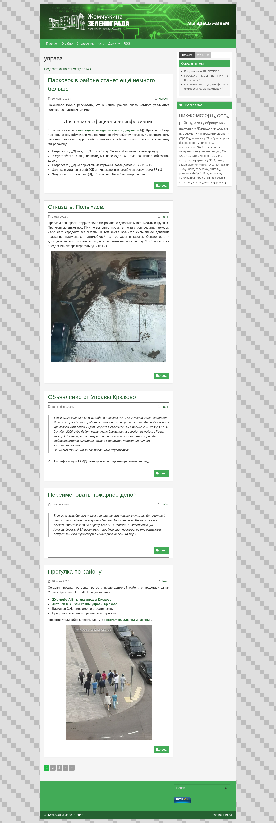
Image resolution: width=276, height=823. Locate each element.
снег (206, 177)
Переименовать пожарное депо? (92, 494)
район (185, 122)
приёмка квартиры (190, 177)
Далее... (162, 185)
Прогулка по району (75, 571)
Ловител (193, 164)
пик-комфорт (196, 115)
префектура (187, 147)
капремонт (217, 177)
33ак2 (190, 169)
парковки (186, 128)
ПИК (202, 173)
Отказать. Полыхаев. (76, 206)
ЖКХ (212, 160)
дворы (221, 133)
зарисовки (202, 169)
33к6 (194, 155)
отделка (209, 182)
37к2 (200, 147)
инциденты (207, 155)
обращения (214, 123)
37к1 (187, 155)
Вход (228, 814)
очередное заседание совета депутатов (108, 130)
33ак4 (182, 164)
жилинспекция (210, 151)
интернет (185, 151)
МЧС (194, 173)
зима (220, 160)
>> (72, 767)
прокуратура (187, 160)
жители (214, 169)
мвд (218, 155)
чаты (196, 151)
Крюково (202, 160)
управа (184, 138)
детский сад (214, 173)
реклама (184, 173)
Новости (164, 98)
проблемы (186, 133)
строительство (209, 164)
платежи (198, 138)
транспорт (212, 147)
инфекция (185, 182)
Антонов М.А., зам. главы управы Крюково (84, 604)
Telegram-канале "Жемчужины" (127, 619)
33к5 (182, 169)
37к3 (198, 123)
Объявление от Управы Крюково (92, 397)
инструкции (206, 133)
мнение (197, 182)
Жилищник (205, 128)
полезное (206, 142)
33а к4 (210, 138)
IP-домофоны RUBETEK (200, 71)
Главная (217, 814)
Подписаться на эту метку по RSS (68, 69)
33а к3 (224, 164)
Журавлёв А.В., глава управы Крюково (81, 599)
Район (165, 216)
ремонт (220, 182)
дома (221, 128)
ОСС (222, 115)
